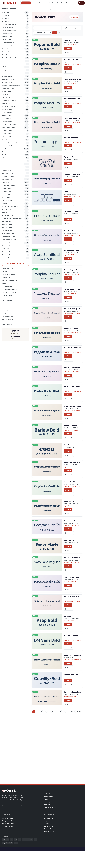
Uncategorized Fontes (9, 240)
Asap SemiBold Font (71, 250)
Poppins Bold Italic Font (72, 348)
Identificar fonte (7, 818)
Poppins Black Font (71, 60)
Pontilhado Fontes (8, 88)
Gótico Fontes (7, 118)
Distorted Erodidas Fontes (11, 85)
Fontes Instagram (8, 316)
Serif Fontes (6, 212)
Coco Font (67, 445)
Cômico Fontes (7, 67)
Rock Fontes (6, 197)
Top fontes (6, 307)
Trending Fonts (7, 310)
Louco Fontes (6, 73)
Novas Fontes (39, 3)
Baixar (68, 48)
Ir (54, 32)
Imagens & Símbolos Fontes (11, 143)
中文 (31, 839)
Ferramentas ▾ (71, 3)
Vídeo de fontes (49, 829)
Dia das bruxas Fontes (9, 124)
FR (19, 839)
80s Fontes (6, 21)
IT (23, 839)
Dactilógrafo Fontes (9, 237)
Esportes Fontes (7, 215)
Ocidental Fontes (8, 252)
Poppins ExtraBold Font (72, 79)
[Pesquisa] (26, 2)
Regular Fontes (7, 191)
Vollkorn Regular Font (72, 289)
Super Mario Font (70, 540)
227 (72, 711)
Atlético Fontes (7, 36)
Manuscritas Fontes (8, 127)
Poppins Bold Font (70, 40)
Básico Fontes (7, 40)
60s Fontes (6, 18)
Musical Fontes (7, 170)
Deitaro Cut (6, 277)
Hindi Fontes (6, 134)
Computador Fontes (9, 70)
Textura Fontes (7, 227)
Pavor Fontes (6, 140)
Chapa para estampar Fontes (12, 218)
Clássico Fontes (7, 64)
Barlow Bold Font (70, 425)
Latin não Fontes (8, 173)
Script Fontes (6, 209)
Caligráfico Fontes (8, 49)
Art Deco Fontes (7, 27)
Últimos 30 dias (49, 831)
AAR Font (67, 192)
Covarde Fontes (7, 112)
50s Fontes (6, 15)
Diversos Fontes (7, 161)
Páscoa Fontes (7, 94)
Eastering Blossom (8, 274)
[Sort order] (42, 33)
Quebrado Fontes (8, 43)
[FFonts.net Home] (10, 3)
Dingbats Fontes (7, 82)
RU (35, 839)
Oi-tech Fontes (7, 130)
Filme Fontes (6, 167)
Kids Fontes (6, 149)
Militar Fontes (6, 158)
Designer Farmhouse (9, 292)
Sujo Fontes (6, 155)
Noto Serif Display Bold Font (74, 597)
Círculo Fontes (7, 200)
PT (27, 839)
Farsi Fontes (6, 103)
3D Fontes (5, 12)
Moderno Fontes (7, 164)
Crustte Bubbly (7, 295)
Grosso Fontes (7, 230)
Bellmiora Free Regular (10, 280)
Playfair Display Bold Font (73, 577)
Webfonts (47, 804)
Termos (46, 823)
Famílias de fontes (50, 807)
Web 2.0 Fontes (7, 249)
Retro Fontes (6, 194)
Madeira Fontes (7, 258)
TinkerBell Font (69, 157)
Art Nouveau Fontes (9, 30)
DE (8, 839)
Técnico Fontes (7, 224)
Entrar (81, 3)
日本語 (11, 843)
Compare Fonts (7, 313)
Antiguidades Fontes (9, 24)
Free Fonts (35, 9)
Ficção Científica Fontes (10, 206)
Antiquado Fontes (8, 176)
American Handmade (9, 289)
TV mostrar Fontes (8, 233)
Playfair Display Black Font (74, 387)
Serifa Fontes (6, 203)
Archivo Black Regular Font (74, 406)
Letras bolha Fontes (9, 46)
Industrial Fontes (7, 146)
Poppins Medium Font (72, 99)
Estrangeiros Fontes (9, 106)
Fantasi (4, 271)
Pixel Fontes (6, 182)
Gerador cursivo (7, 319)
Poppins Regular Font (72, 270)
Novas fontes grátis (15, 264)
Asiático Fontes (7, 33)
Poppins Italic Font (71, 521)
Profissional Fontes (8, 185)
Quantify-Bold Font (71, 674)
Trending (60, 3)
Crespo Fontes (7, 76)
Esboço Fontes (7, 179)
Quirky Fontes (6, 188)
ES (11, 839)
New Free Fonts (7, 304)
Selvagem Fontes (8, 255)
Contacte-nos (48, 818)
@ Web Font (68, 52)
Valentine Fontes (8, 243)
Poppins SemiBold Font (72, 118)
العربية (5, 843)
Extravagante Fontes (9, 100)
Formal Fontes (7, 109)
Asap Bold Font (69, 616)
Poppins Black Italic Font (73, 501)
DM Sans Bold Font (71, 636)
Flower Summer (7, 268)
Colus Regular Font (71, 211)
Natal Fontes (6, 61)
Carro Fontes (6, 55)
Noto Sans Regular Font (72, 558)
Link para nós (48, 826)
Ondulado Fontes (8, 246)
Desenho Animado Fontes (11, 58)
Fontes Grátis (48, 794)
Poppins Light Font (71, 137)
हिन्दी (16, 843)
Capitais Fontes (7, 52)
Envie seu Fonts (49, 810)
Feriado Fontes (7, 137)
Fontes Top (50, 3)
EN (4, 839)
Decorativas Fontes (8, 79)
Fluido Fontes (6, 152)
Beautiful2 (5, 283)
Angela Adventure (8, 286)
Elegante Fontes (7, 221)
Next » (79, 711)
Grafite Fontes (7, 121)
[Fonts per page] (71, 28)
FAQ (45, 821)
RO (16, 839)
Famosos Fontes (7, 97)
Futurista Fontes (7, 115)
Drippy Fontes (6, 91)
